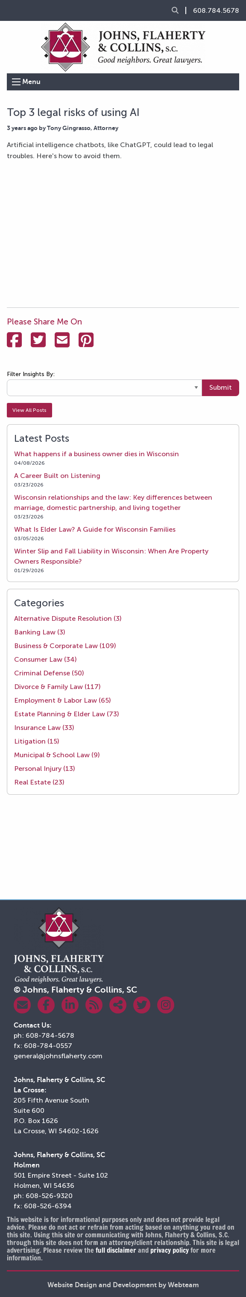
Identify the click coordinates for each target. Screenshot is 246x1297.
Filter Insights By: (31, 374)
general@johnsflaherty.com (58, 1056)
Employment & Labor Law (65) (62, 700)
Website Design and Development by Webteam (123, 1285)
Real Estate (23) (39, 782)
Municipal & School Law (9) (57, 755)
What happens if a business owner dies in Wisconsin (96, 454)
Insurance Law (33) (44, 728)
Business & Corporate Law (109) (65, 646)
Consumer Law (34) (45, 659)
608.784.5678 (216, 10)
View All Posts (29, 410)
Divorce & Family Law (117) (57, 687)
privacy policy (169, 1250)
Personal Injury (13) (44, 768)
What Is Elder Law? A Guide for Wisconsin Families (95, 529)
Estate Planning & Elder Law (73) (66, 714)
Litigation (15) (36, 741)
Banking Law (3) (39, 632)
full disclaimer (116, 1250)
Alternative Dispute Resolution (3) (68, 618)
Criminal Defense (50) (49, 673)
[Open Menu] (16, 81)
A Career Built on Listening (57, 476)
